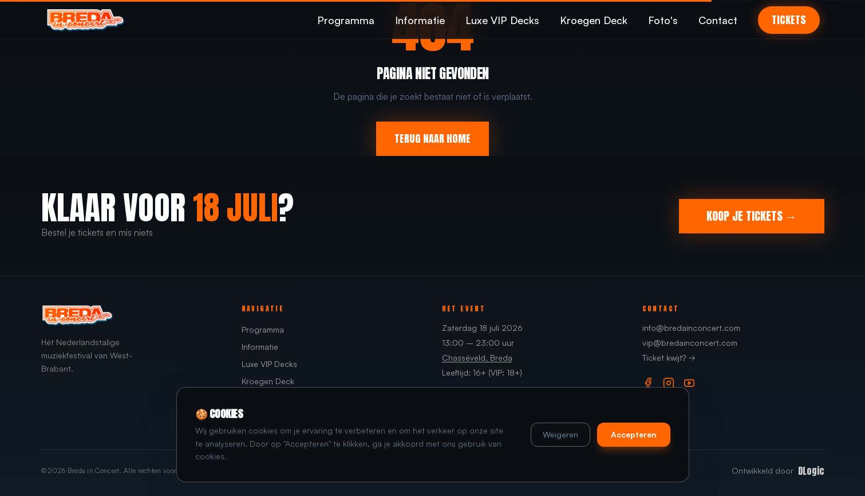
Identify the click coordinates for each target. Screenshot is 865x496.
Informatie (420, 20)
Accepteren (634, 434)
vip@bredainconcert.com (689, 342)
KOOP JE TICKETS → (751, 216)
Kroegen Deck (593, 20)
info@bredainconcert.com (691, 328)
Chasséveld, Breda (477, 357)
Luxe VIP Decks (502, 20)
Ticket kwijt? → (669, 357)
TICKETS (789, 20)
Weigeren (560, 434)
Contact (717, 20)
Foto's (663, 20)
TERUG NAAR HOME (432, 138)
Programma (345, 20)
